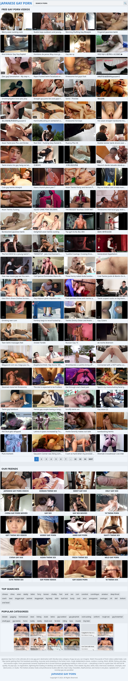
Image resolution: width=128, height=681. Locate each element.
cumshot (85, 594)
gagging (13, 617)
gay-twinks (17, 621)
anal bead (5, 603)
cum (77, 594)
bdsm (33, 594)
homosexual (23, 617)
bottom (123, 598)
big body (49, 598)
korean (46, 594)
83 (80, 459)
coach (4, 598)
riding (65, 621)
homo (25, 621)
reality (32, 621)
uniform (97, 617)
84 (85, 459)
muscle (78, 621)
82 (75, 459)
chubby (54, 594)
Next (91, 459)
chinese (5, 594)
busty (72, 598)
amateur (105, 594)
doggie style (19, 598)
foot (60, 594)
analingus (103, 598)
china (12, 594)
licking (39, 617)
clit (111, 598)
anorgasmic (93, 598)
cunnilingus (95, 594)
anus (84, 598)
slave (32, 617)
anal (66, 594)
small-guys (6, 621)
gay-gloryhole (74, 617)
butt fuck (64, 598)
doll (116, 598)
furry (39, 594)
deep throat (115, 594)
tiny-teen (86, 621)
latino (53, 617)
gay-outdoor (61, 617)
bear (10, 598)
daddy (25, 594)
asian (19, 594)
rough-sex (106, 617)
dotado (4, 617)
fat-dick (57, 621)
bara (71, 621)
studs (46, 617)
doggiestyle (39, 598)
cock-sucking (86, 617)
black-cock (48, 621)
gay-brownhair (117, 617)
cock (78, 598)
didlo (57, 598)
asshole (29, 598)
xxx (72, 594)
